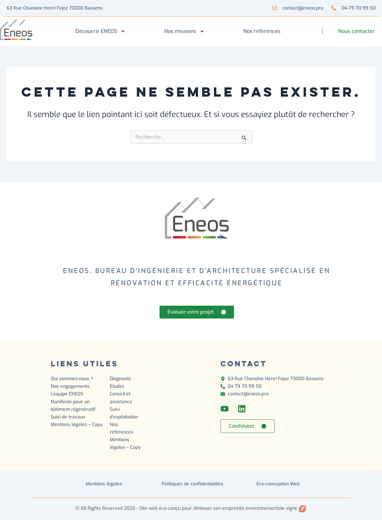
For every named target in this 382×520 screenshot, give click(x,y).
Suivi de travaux (68, 417)
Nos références (261, 31)
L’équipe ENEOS (67, 394)
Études (118, 386)
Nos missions (184, 31)
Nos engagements (70, 386)
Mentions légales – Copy (77, 424)
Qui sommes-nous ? (72, 379)
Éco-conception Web (278, 484)
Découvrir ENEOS (100, 31)
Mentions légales (104, 484)
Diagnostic (121, 379)
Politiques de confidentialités (192, 484)
